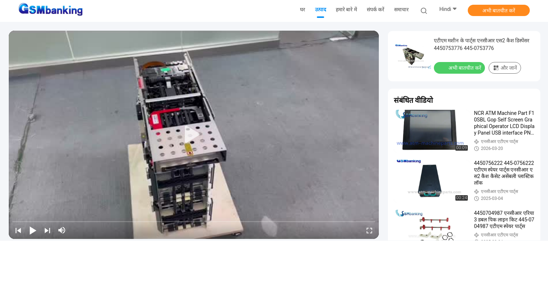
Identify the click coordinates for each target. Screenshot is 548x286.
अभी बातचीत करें (498, 10)
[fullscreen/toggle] (369, 230)
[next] (47, 230)
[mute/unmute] (62, 230)
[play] (194, 134)
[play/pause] (33, 230)
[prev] (18, 230)
